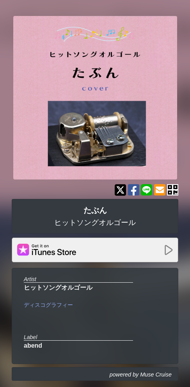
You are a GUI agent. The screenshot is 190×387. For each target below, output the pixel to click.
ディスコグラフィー (48, 305)
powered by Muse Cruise (141, 374)
